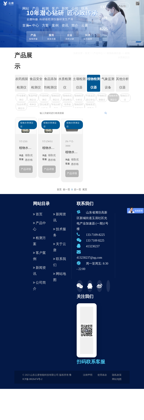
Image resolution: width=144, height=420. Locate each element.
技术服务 (59, 232)
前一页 (66, 189)
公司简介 (74, 17)
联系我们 (59, 262)
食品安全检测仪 (36, 83)
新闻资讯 (65, 17)
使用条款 (102, 375)
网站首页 (25, 17)
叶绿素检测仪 (21, 97)
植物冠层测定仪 (55, 97)
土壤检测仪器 (79, 83)
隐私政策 (116, 375)
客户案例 (55, 17)
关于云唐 (59, 247)
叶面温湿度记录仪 (90, 97)
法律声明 (87, 375)
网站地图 (59, 277)
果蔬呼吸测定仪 (32, 97)
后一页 (77, 189)
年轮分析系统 (55, 106)
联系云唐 (84, 17)
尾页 (84, 189)
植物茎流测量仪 (90, 106)
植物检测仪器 (114, 53)
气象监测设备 (108, 83)
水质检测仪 (64, 83)
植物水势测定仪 (113, 97)
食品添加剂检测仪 (50, 83)
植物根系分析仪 (78, 97)
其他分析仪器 (122, 83)
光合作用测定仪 (21, 106)
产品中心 (35, 17)
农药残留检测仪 (21, 83)
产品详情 (26, 169)
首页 (87, 53)
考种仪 (32, 104)
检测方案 (45, 17)
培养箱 (67, 104)
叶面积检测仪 (44, 97)
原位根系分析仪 (44, 106)
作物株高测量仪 (101, 97)
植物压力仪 (124, 97)
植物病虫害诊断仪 (67, 97)
